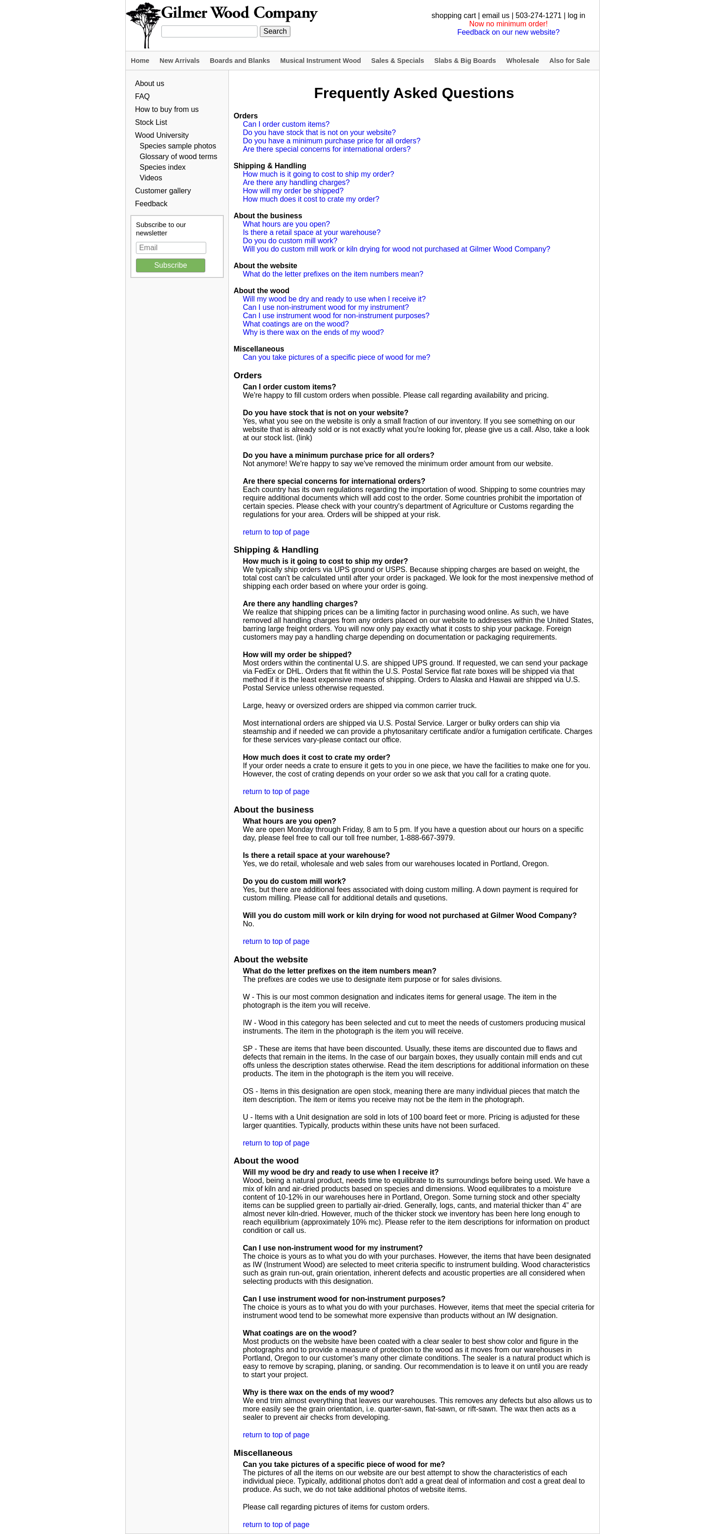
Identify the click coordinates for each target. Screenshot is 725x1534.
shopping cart (453, 15)
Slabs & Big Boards (465, 60)
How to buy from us (167, 109)
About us (149, 83)
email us (496, 15)
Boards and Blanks (240, 60)
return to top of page (276, 532)
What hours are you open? (286, 224)
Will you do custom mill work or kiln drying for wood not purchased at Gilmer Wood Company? (396, 249)
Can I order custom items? (286, 124)
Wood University (162, 135)
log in (576, 15)
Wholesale (522, 60)
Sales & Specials (397, 60)
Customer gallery (163, 191)
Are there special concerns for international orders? (327, 149)
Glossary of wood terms (178, 156)
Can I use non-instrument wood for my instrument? (326, 307)
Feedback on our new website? (508, 32)
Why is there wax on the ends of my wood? (313, 332)
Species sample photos (178, 146)
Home (140, 60)
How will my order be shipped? (293, 191)
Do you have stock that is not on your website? (319, 132)
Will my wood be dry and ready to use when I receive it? (334, 299)
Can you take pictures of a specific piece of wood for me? (336, 357)
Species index (163, 167)
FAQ (142, 96)
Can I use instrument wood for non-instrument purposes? (336, 316)
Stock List (151, 122)
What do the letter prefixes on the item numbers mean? (333, 274)
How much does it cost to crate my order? (311, 199)
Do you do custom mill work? (290, 241)
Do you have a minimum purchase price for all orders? (331, 141)
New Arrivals (180, 60)
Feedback (151, 204)
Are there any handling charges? (296, 182)
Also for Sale (569, 60)
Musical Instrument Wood (320, 60)
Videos (151, 178)
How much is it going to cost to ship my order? (318, 174)
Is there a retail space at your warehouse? (312, 232)
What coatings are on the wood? (296, 324)
